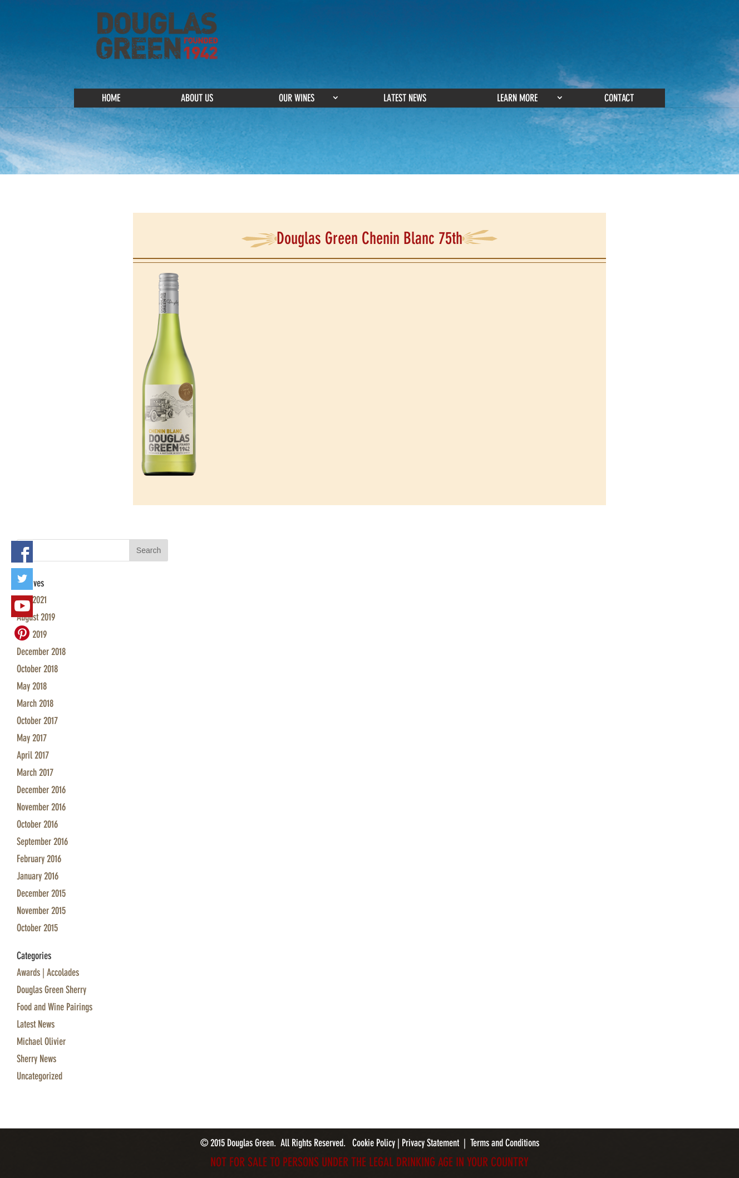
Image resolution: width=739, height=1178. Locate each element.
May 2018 (32, 686)
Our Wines (296, 98)
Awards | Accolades (48, 972)
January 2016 (37, 876)
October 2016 (37, 824)
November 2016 (41, 807)
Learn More (517, 98)
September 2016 (42, 841)
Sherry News (36, 1059)
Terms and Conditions (504, 1143)
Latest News (404, 98)
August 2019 (36, 617)
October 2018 (37, 669)
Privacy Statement (430, 1143)
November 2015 (41, 911)
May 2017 (32, 738)
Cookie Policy (374, 1143)
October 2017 (37, 721)
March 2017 (35, 772)
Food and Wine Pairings (54, 1007)
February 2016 (39, 859)
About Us (197, 98)
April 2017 (33, 755)
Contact (619, 98)
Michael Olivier (41, 1041)
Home (111, 98)
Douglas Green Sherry (51, 990)
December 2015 (41, 893)
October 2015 (37, 928)
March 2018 (35, 703)
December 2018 (41, 652)
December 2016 (41, 790)
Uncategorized (39, 1076)
